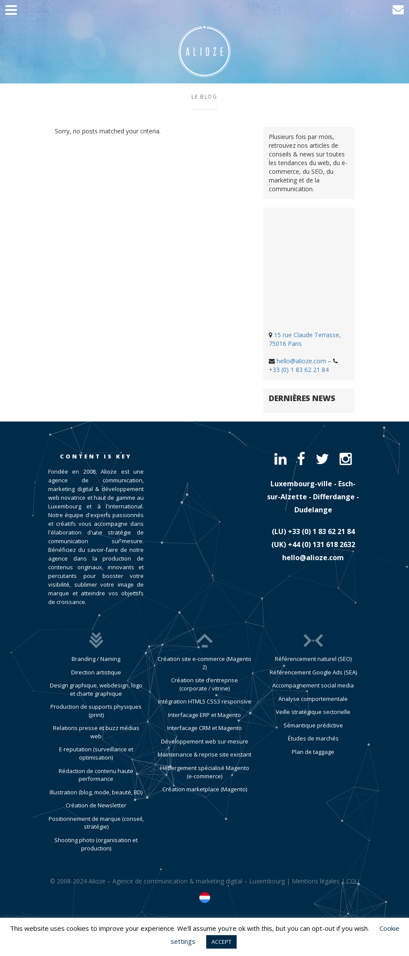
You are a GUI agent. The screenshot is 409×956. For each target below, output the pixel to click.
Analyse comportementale (313, 699)
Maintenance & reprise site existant (204, 754)
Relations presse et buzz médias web (96, 732)
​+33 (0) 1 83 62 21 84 (321, 531)
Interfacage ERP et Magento (204, 715)
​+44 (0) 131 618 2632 (321, 544)
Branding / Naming (96, 659)
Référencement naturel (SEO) (313, 659)
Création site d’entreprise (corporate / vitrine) (204, 684)
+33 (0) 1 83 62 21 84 (299, 369)
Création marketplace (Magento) (204, 789)
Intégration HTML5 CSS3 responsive (204, 701)
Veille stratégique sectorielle (313, 712)
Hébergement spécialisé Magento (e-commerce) (204, 772)
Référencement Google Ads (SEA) (313, 672)
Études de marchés (313, 738)
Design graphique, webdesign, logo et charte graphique (96, 689)
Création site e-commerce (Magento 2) (204, 663)
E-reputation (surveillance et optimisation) (96, 753)
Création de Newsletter (96, 805)
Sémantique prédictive (313, 725)
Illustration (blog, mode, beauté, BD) (95, 792)
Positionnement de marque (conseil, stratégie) (96, 823)
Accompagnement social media (313, 685)
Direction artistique (96, 672)
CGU (352, 881)
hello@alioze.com (301, 361)
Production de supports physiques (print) (96, 711)
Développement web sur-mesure (204, 741)
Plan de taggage (313, 752)
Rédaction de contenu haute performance (96, 775)
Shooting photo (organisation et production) (96, 844)
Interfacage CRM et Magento (204, 728)
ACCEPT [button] (221, 942)
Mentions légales (316, 881)
